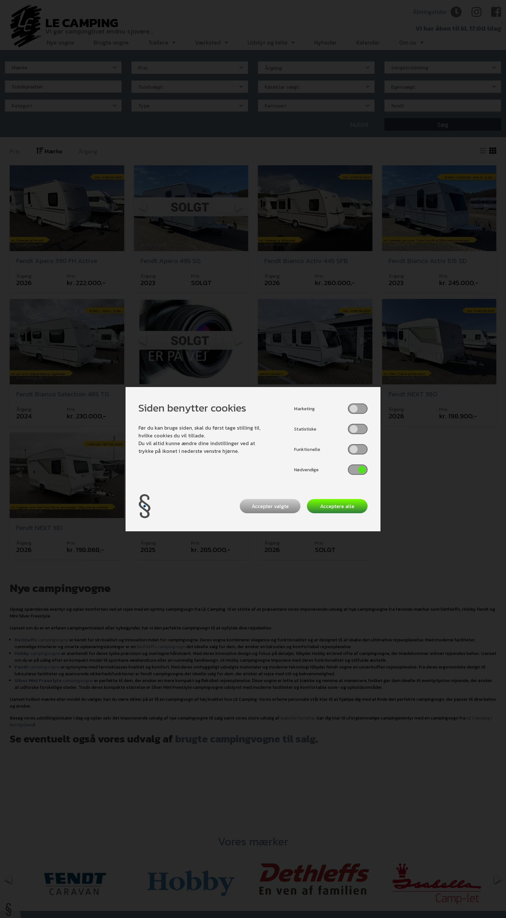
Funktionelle (307, 449)
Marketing (304, 408)
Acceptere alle (337, 506)
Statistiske (305, 429)
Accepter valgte (270, 506)
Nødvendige (306, 469)
